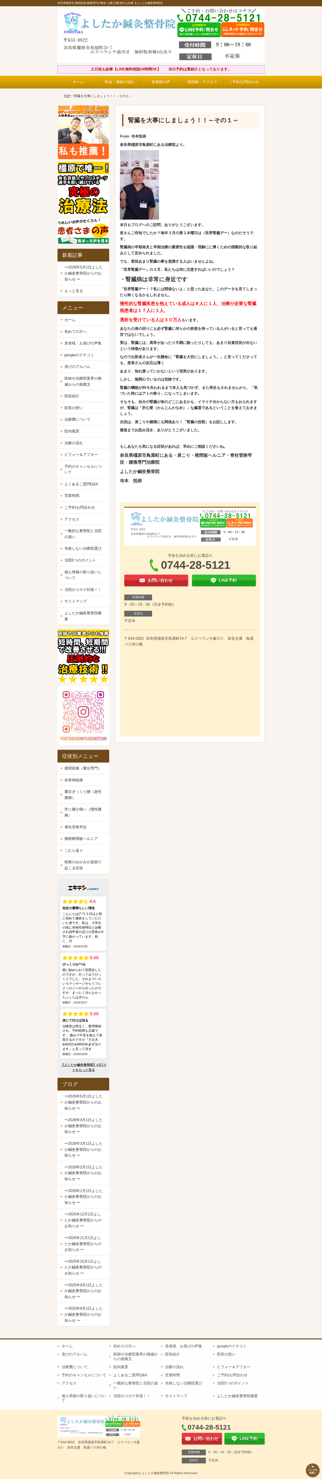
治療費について (77, 419)
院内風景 (71, 431)
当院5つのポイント (80, 560)
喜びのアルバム (77, 367)
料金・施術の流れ (119, 82)
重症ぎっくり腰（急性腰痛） (83, 795)
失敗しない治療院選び (83, 548)
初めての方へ (75, 332)
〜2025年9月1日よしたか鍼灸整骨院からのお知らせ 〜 (83, 1291)
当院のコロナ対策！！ (83, 590)
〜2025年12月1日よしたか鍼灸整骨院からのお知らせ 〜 (83, 1220)
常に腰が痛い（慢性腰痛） (83, 812)
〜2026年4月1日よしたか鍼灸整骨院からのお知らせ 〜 (83, 1126)
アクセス (71, 519)
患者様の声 (161, 82)
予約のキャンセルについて (83, 469)
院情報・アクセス (202, 82)
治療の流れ (73, 443)
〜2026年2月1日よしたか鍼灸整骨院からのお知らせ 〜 (83, 1173)
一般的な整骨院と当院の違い (83, 534)
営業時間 (71, 496)
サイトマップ (75, 601)
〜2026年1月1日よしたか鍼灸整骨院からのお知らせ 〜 (83, 1197)
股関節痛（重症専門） (83, 768)
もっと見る (73, 291)
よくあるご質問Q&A (81, 484)
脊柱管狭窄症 (75, 827)
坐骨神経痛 (73, 780)
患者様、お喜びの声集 (83, 343)
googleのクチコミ (79, 355)
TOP (67, 96)
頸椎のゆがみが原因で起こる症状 (83, 865)
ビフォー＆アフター (81, 455)
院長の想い (73, 408)
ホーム (78, 82)
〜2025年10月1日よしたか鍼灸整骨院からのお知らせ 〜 (83, 1267)
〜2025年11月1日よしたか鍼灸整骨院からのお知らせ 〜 (83, 1244)
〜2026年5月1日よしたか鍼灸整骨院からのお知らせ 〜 (83, 273)
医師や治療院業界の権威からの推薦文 (83, 381)
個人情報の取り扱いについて (83, 575)
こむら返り (73, 850)
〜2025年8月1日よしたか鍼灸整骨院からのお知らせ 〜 (83, 1314)
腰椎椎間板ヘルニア (81, 839)
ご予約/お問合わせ (244, 82)
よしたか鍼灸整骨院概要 (83, 616)
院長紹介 (71, 396)
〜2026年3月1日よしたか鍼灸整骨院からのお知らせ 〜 (83, 1149)
